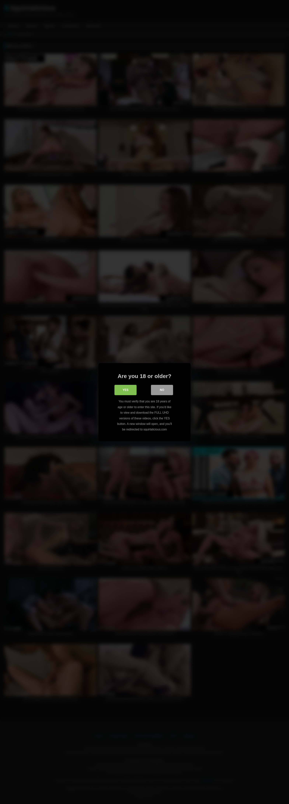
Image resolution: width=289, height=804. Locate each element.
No (162, 389)
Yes (125, 389)
